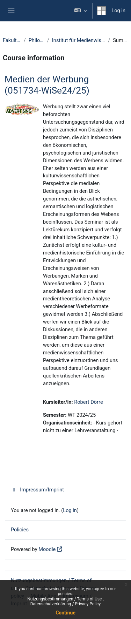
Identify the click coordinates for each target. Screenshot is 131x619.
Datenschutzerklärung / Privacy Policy (65, 603)
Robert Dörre (88, 402)
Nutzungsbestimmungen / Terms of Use (65, 599)
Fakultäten (12, 40)
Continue (65, 612)
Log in (118, 10)
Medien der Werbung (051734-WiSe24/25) (47, 85)
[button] (80, 10)
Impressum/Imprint (37, 490)
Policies (20, 529)
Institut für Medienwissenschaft (78, 40)
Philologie (36, 40)
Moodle (47, 549)
